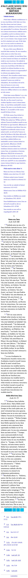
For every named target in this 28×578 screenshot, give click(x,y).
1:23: (8, 565)
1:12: (8, 550)
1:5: (7, 532)
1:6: (7, 537)
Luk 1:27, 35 (16, 555)
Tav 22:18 (14, 517)
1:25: (8, 571)
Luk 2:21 (14, 571)
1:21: (8, 560)
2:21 (19, 560)
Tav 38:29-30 (15, 524)
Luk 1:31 (14, 560)
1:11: (8, 542)
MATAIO (8, 2)
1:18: (8, 555)
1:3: (7, 524)
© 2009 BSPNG (14, 576)
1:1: (7, 517)
